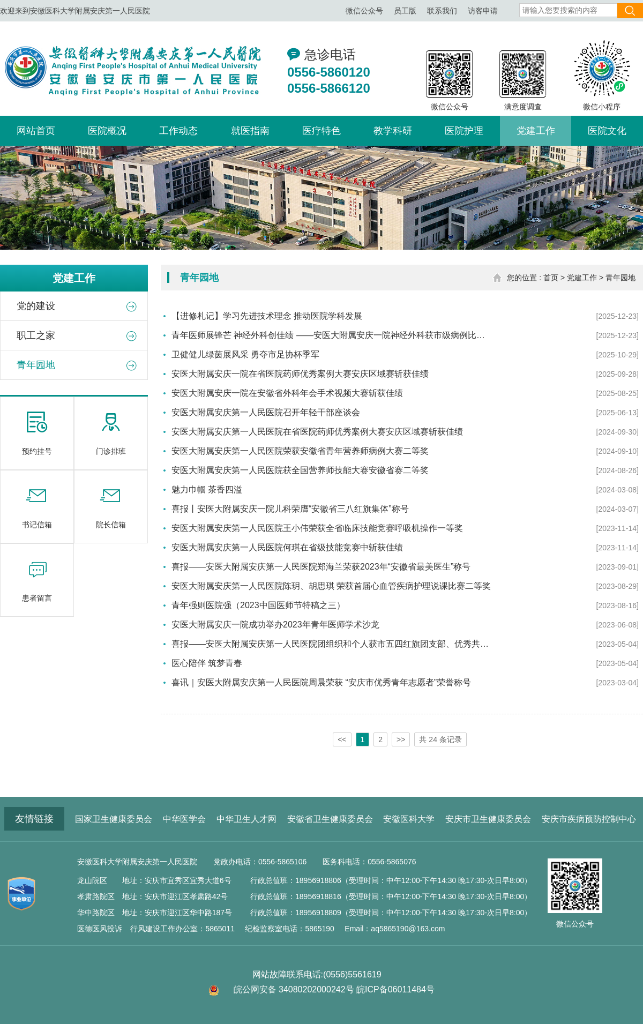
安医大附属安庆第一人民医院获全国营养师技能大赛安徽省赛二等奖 (300, 470)
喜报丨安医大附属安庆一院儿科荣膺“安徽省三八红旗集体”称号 (290, 508)
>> (401, 739)
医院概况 (107, 130)
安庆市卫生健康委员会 (488, 819)
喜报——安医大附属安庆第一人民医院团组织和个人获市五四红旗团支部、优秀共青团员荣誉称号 (332, 643)
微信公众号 (364, 10)
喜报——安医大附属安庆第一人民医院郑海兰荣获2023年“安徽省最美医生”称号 (320, 566)
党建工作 (536, 130)
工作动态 (178, 130)
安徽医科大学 (409, 819)
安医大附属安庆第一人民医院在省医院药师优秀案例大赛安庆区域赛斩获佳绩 (317, 431)
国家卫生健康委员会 (113, 819)
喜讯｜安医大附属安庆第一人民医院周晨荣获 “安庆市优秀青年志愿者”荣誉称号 (321, 682)
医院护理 (464, 130)
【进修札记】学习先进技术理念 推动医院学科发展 (266, 315)
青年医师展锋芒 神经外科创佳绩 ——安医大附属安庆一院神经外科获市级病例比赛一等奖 (332, 335)
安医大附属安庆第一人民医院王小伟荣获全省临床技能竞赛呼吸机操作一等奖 (317, 528)
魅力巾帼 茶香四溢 (206, 489)
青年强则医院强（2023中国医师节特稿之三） (258, 605)
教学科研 (392, 130)
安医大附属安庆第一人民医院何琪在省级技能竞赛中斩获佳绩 (287, 547)
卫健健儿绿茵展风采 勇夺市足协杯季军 (245, 354)
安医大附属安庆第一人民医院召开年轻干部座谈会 (265, 412)
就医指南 (250, 130)
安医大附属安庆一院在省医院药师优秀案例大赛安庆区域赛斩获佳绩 (300, 373)
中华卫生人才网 (246, 819)
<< (342, 739)
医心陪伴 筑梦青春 (206, 663)
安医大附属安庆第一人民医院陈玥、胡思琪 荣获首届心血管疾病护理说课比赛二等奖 (331, 586)
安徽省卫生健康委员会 (330, 819)
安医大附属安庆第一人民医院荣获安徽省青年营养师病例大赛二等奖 (300, 450)
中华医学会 (184, 819)
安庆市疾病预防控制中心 (589, 819)
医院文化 (607, 130)
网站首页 (36, 130)
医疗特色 (321, 130)
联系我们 (442, 10)
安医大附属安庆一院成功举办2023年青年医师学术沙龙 (275, 624)
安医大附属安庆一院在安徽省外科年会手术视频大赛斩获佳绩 (287, 393)
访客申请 (483, 10)
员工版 (405, 10)
